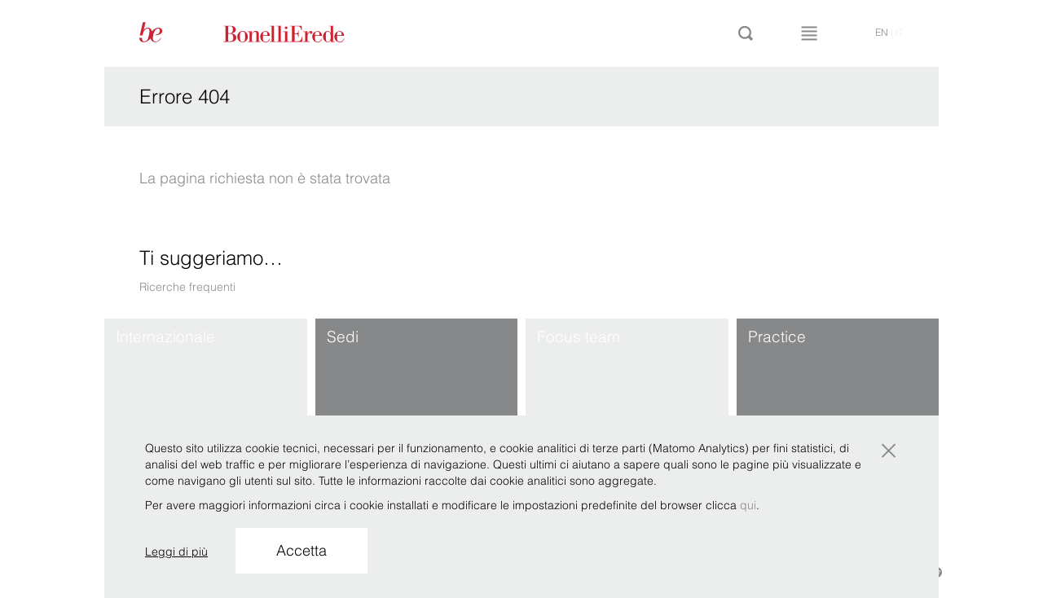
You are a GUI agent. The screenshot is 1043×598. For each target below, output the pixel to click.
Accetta (301, 550)
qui (748, 505)
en (881, 32)
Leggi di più (176, 551)
